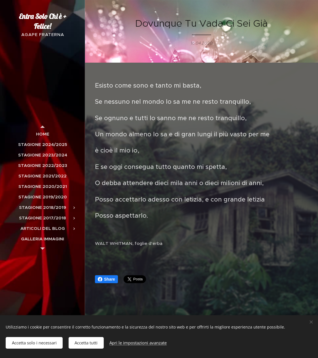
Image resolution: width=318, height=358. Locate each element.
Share (106, 279)
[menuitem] (42, 134)
